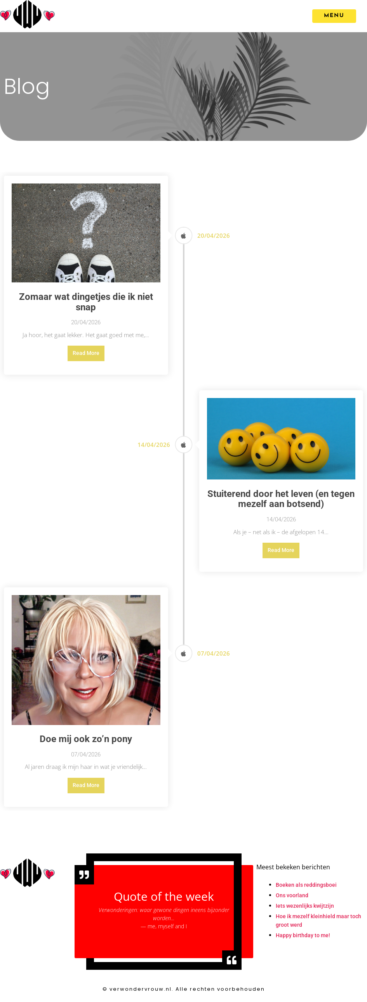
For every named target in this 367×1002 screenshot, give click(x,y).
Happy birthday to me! (303, 935)
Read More (86, 353)
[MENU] (334, 16)
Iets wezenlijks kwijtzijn (305, 906)
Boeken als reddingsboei (306, 885)
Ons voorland (292, 895)
